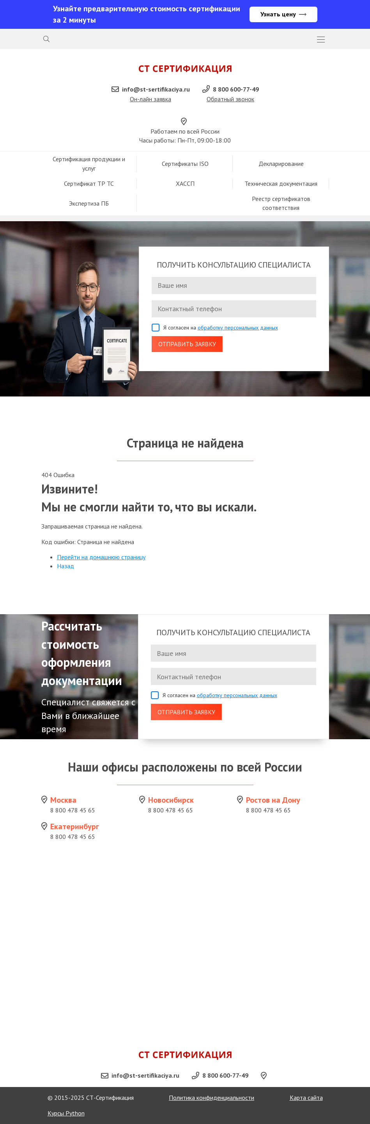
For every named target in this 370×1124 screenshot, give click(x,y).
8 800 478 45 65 (72, 810)
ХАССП (185, 183)
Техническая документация (280, 183)
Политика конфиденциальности (211, 1097)
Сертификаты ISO (185, 163)
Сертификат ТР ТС (89, 183)
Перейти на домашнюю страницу (101, 557)
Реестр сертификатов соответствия (281, 203)
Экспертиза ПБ (89, 203)
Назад (65, 566)
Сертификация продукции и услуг (89, 163)
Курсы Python (66, 1113)
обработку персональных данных (238, 327)
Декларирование (281, 163)
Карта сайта (306, 1097)
